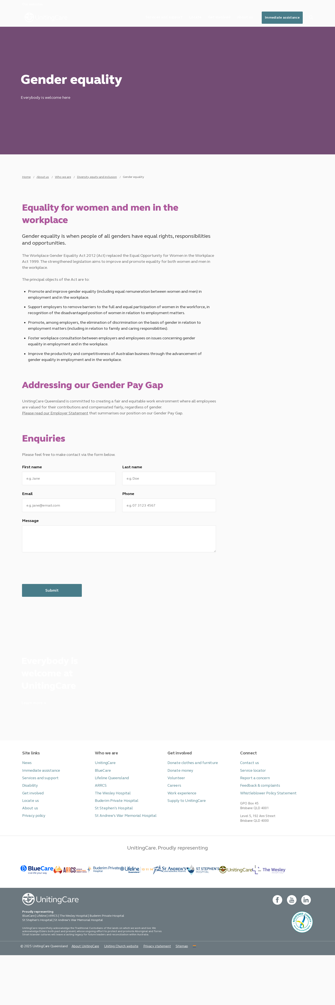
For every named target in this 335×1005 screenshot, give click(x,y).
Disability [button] (29, 830)
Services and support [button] (38, 823)
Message (30, 554)
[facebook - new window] (277, 949)
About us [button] (29, 852)
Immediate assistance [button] (38, 815)
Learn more (32, 745)
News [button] (26, 808)
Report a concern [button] (253, 823)
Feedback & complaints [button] (258, 830)
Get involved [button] (32, 837)
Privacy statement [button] (146, 996)
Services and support (154, 18)
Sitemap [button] (169, 996)
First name (31, 498)
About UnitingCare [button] (80, 996)
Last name (131, 498)
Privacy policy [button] (32, 859)
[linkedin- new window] (306, 949)
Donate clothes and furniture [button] (190, 808)
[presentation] (54, 604)
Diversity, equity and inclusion (97, 187)
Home (26, 187)
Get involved (213, 18)
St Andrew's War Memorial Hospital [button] (122, 859)
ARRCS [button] (100, 830)
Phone (128, 526)
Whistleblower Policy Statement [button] (265, 837)
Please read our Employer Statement (54, 440)
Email (27, 526)
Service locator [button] (252, 815)
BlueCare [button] (102, 815)
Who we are (63, 187)
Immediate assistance (280, 18)
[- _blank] (103, 918)
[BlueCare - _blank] (37, 918)
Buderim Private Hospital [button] (114, 844)
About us (240, 18)
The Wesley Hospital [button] (111, 837)
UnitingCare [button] (104, 808)
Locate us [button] (30, 844)
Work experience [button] (181, 837)
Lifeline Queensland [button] (110, 823)
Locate (187, 18)
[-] (235, 918)
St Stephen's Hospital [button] (112, 852)
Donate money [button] (179, 815)
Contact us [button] (248, 808)
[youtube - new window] (291, 949)
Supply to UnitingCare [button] (185, 844)
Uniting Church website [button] (113, 996)
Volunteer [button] (175, 823)
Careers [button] (173, 830)
